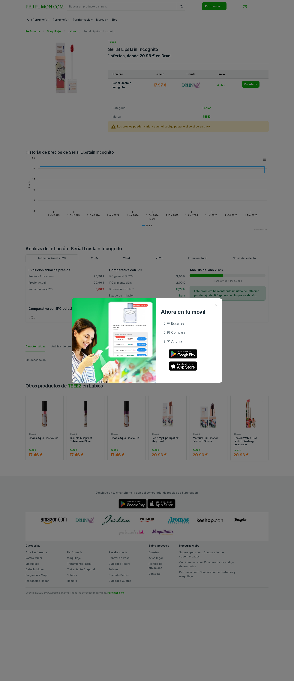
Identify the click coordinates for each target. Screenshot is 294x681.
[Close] (216, 305)
